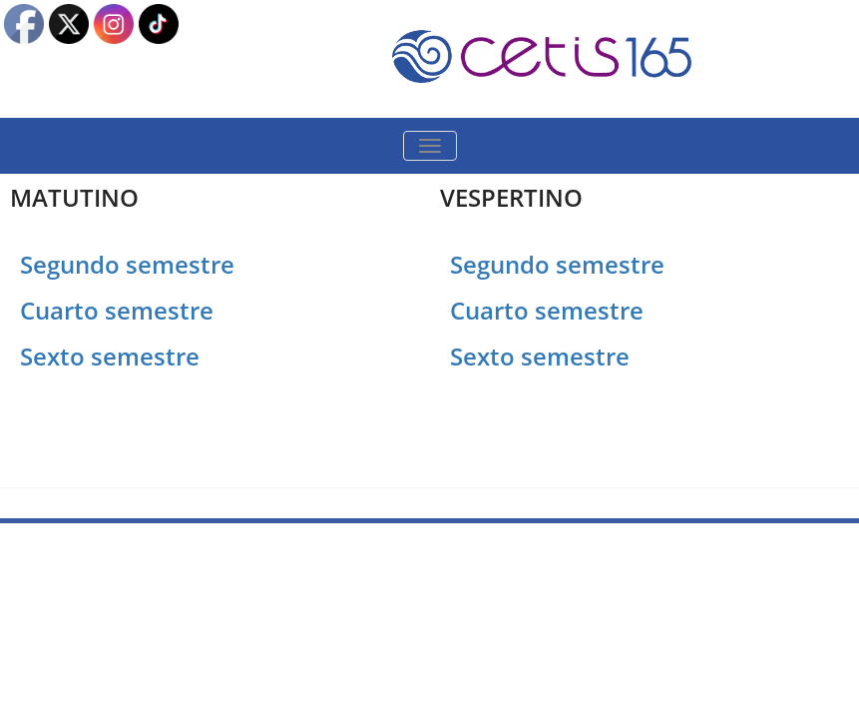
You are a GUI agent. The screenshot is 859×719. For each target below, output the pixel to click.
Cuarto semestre (119, 310)
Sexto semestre (110, 356)
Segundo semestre (127, 264)
